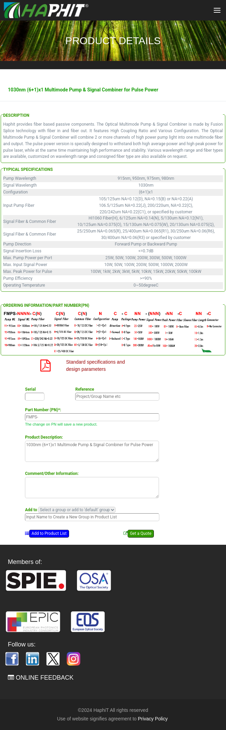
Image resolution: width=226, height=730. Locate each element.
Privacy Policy (153, 718)
